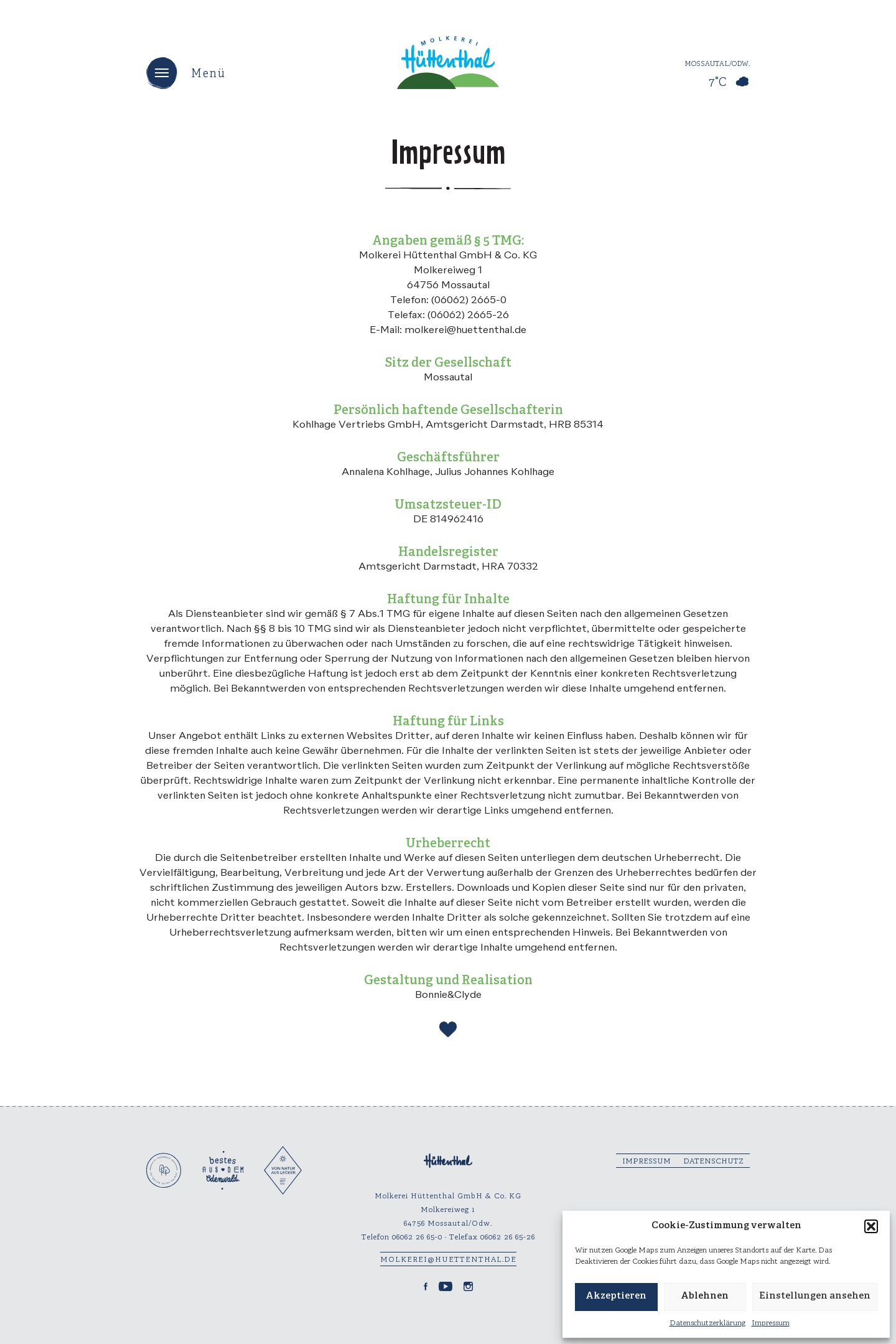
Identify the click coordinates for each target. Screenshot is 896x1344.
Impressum (771, 1323)
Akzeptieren (616, 1296)
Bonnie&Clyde (448, 995)
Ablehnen (705, 1296)
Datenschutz (713, 1161)
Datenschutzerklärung (707, 1323)
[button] (871, 1226)
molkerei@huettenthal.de (448, 1259)
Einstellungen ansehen (814, 1296)
